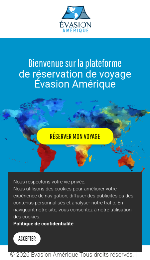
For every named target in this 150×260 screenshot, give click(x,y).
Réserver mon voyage (75, 136)
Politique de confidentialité (43, 224)
